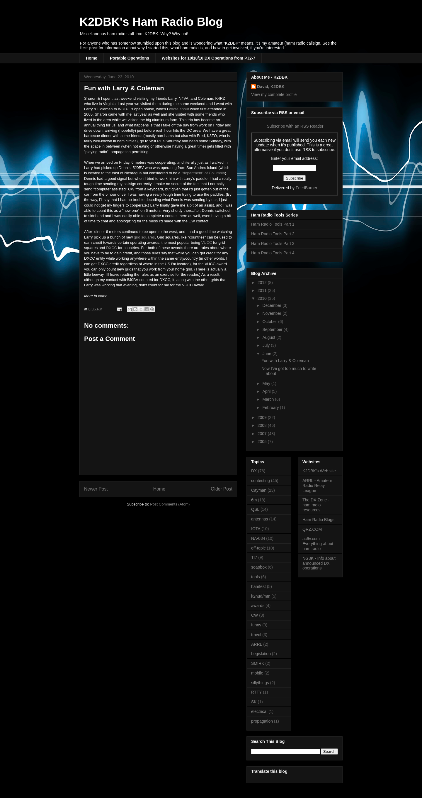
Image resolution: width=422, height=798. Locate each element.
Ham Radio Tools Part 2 (273, 233)
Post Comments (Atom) (170, 504)
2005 (263, 441)
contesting (260, 480)
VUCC (206, 242)
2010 (263, 298)
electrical (259, 711)
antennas (259, 519)
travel (256, 634)
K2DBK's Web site (319, 471)
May (266, 383)
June (267, 353)
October (270, 321)
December (272, 305)
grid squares (144, 237)
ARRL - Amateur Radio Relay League (317, 485)
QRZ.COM (312, 529)
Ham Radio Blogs (318, 519)
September (272, 329)
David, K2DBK (271, 86)
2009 (263, 417)
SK (254, 701)
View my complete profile (274, 94)
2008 (263, 425)
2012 (263, 282)
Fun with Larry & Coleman (124, 88)
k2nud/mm (260, 596)
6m (254, 500)
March (268, 399)
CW (254, 615)
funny (256, 625)
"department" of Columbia (203, 173)
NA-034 (258, 538)
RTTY (256, 692)
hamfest (258, 586)
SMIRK (257, 663)
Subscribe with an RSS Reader (295, 126)
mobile (257, 673)
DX (254, 471)
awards (257, 605)
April (267, 391)
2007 (263, 433)
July (266, 345)
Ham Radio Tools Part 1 (273, 224)
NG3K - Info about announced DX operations (319, 563)
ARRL (256, 644)
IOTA (256, 528)
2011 (263, 290)
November (272, 313)
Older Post (221, 488)
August (269, 337)
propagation (262, 721)
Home (91, 58)
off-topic (258, 548)
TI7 (254, 557)
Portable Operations (129, 58)
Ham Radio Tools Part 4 (273, 253)
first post (89, 47)
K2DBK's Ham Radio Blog (151, 21)
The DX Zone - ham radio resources (315, 505)
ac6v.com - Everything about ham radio (317, 543)
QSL (255, 509)
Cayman (258, 490)
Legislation (261, 653)
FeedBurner (306, 187)
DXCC (111, 248)
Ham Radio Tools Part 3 (273, 243)
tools (255, 576)
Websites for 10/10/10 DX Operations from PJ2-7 (209, 58)
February (271, 407)
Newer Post (96, 488)
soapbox (259, 567)
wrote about (179, 109)
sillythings (260, 682)
